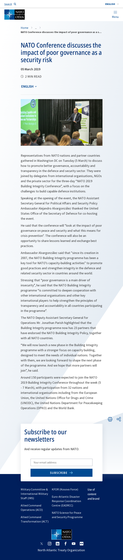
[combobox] (112, 4)
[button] (112, 4)
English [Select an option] (27, 86)
